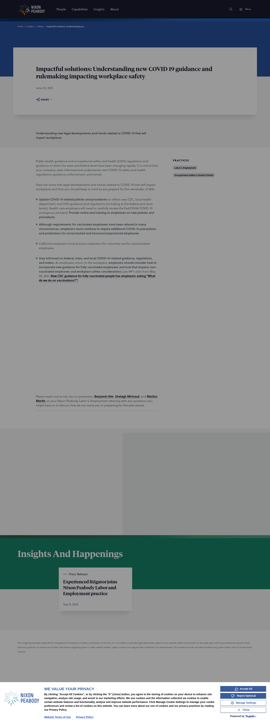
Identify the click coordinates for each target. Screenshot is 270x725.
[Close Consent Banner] (243, 710)
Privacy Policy (84, 717)
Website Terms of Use (57, 717)
